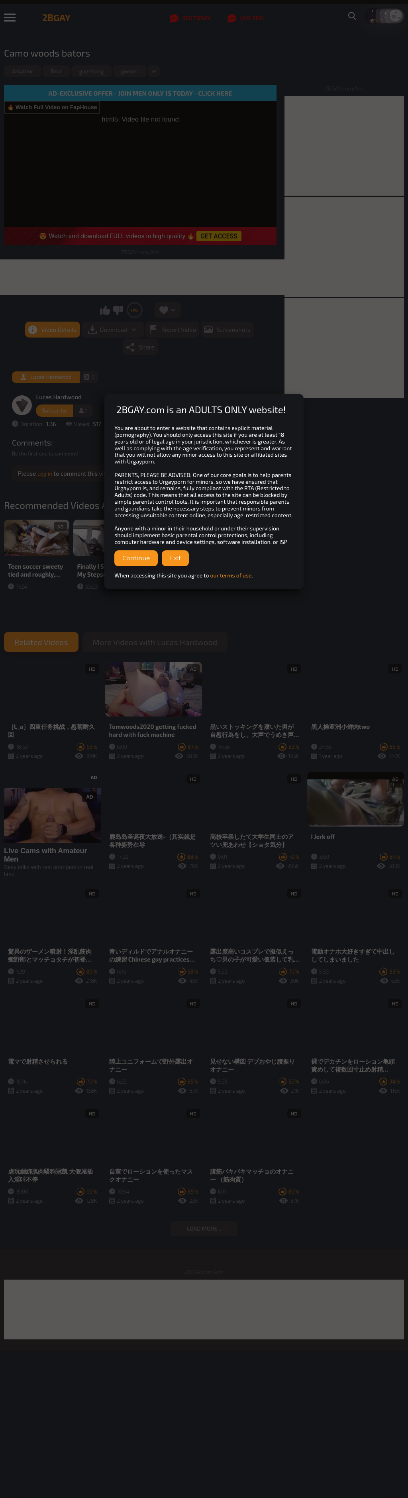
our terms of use (231, 575)
